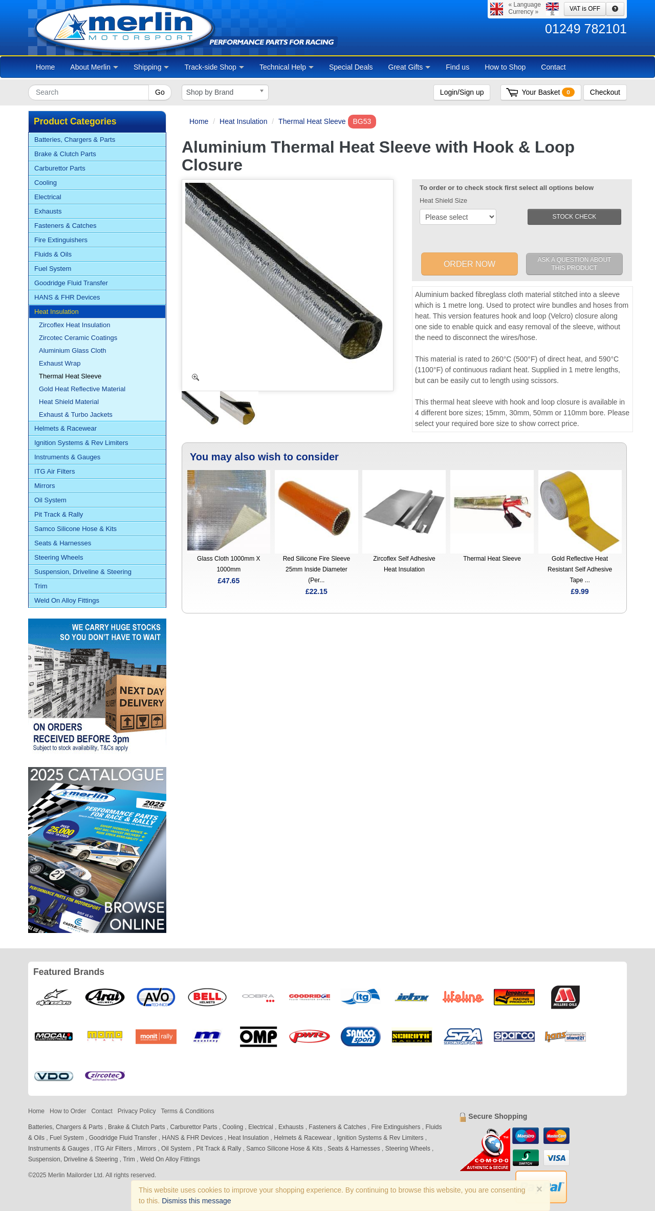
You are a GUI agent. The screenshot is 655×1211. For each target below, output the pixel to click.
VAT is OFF (585, 8)
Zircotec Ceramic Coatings (78, 338)
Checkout (605, 92)
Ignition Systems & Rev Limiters (81, 443)
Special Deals (351, 67)
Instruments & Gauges (67, 457)
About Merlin (94, 67)
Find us (457, 67)
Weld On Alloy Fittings (66, 600)
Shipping (151, 67)
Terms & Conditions (187, 1111)
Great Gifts (409, 67)
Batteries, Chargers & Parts (74, 139)
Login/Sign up (462, 92)
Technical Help (286, 67)
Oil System (50, 500)
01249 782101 (586, 29)
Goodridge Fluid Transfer (71, 283)
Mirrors (44, 486)
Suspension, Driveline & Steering (83, 572)
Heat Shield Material (69, 402)
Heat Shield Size (443, 200)
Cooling (45, 182)
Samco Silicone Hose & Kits (75, 529)
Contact (553, 67)
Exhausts (47, 211)
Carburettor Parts (59, 168)
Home (45, 67)
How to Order (68, 1111)
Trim (41, 586)
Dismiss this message (196, 1201)
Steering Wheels (58, 557)
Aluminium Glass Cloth (72, 350)
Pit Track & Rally (58, 514)
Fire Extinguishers (61, 240)
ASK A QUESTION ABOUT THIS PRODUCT (574, 263)
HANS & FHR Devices (67, 297)
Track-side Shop (214, 67)
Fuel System (52, 268)
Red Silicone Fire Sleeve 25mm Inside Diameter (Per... (316, 569)
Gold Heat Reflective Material (82, 389)
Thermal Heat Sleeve (312, 121)
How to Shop (505, 67)
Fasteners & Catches (65, 225)
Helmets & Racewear (65, 428)
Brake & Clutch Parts (65, 154)
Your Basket (547, 92)
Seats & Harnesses (62, 543)
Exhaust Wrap (59, 363)
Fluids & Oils (53, 254)
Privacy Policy (137, 1111)
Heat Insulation (243, 121)
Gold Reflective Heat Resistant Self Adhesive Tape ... (580, 569)
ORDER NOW (469, 264)
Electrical (47, 197)
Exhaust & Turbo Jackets (76, 414)
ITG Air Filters (54, 471)
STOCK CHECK (575, 216)
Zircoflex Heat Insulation (74, 325)
